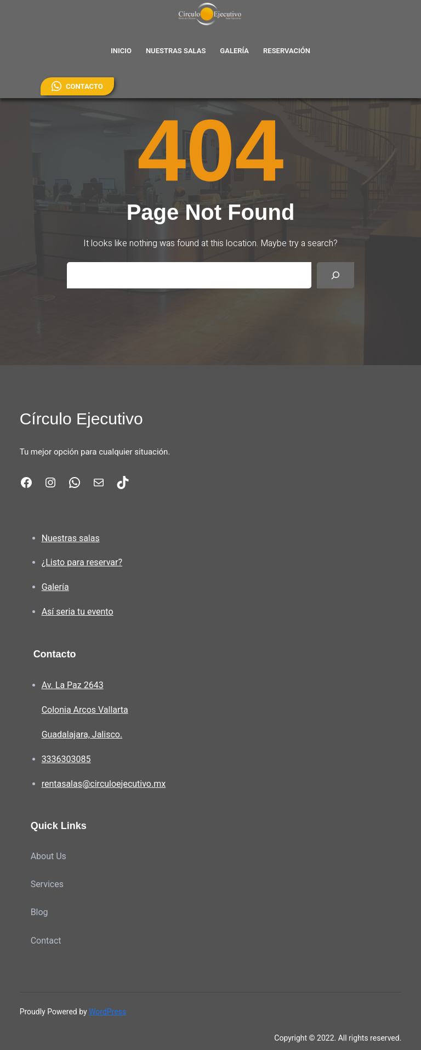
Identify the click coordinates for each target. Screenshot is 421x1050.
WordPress (107, 1011)
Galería (55, 587)
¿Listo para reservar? (82, 562)
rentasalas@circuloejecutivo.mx (104, 784)
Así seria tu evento (77, 611)
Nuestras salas (71, 538)
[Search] (335, 275)
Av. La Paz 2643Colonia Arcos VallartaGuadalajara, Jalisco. (85, 710)
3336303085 (66, 759)
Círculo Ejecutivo (81, 419)
